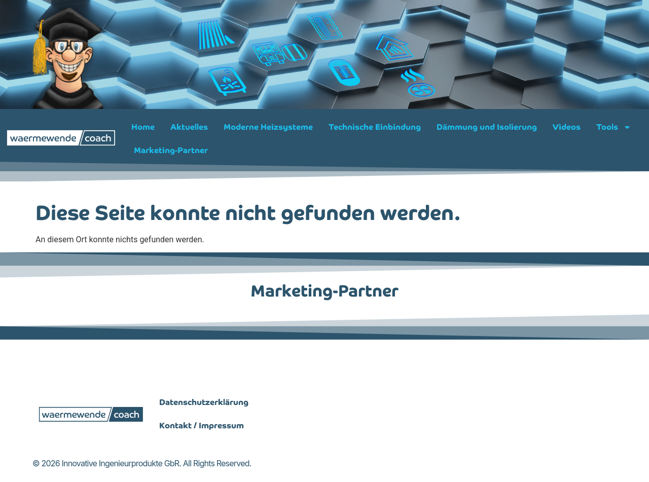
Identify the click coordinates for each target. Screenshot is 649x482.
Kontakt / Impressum (201, 467)
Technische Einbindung (375, 127)
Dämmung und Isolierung (487, 127)
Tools (613, 127)
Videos (567, 127)
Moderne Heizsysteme (268, 127)
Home (143, 127)
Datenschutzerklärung (203, 443)
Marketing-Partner (171, 150)
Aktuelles (189, 127)
